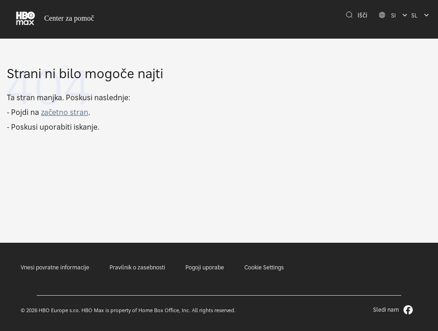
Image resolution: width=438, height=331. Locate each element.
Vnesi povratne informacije (55, 267)
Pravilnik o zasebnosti (137, 267)
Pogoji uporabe (204, 267)
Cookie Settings (264, 267)
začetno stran (64, 112)
